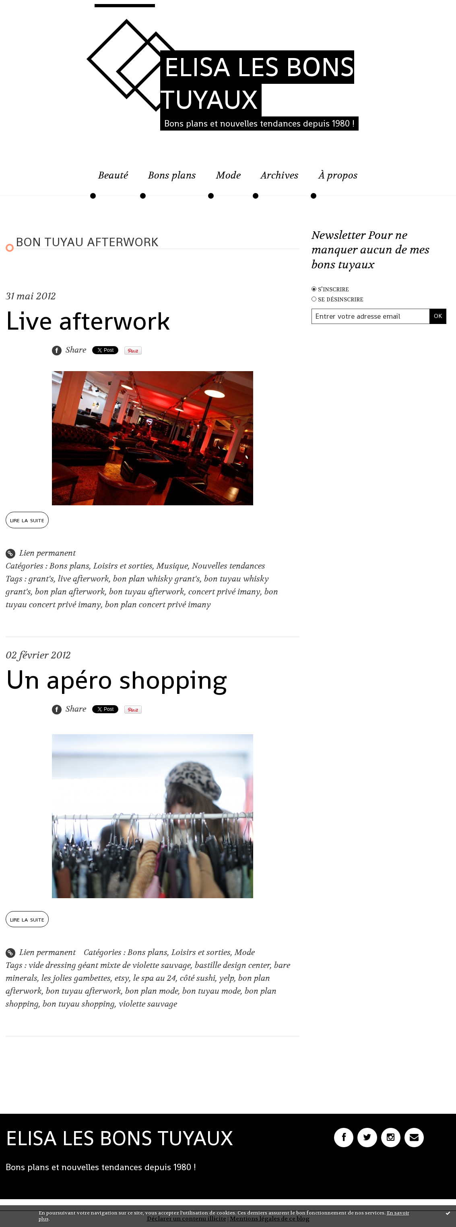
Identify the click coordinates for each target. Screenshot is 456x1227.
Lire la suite (27, 519)
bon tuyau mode (211, 991)
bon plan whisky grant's (156, 579)
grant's (41, 579)
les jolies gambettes (76, 978)
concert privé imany (224, 592)
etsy (122, 978)
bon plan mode (151, 991)
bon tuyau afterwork (146, 592)
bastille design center (232, 965)
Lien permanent (41, 553)
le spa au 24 (154, 978)
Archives (280, 175)
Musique (172, 566)
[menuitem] (113, 179)
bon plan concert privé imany (158, 605)
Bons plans (172, 175)
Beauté (113, 175)
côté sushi (197, 978)
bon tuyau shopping (79, 1004)
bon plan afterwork (70, 592)
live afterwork (83, 579)
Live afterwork (88, 320)
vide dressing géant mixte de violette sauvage (110, 965)
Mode (228, 175)
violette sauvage (148, 1004)
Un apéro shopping (116, 679)
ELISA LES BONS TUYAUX (257, 83)
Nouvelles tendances (228, 566)
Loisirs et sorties (123, 566)
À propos (338, 175)
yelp (226, 978)
